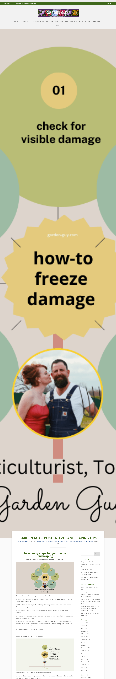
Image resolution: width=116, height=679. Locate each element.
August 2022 (84, 642)
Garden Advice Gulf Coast (44, 541)
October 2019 (85, 665)
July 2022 (83, 645)
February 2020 (85, 656)
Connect (58, 25)
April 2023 (84, 628)
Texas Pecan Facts (86, 570)
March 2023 (84, 631)
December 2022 (85, 639)
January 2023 (85, 637)
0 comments (90, 541)
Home (16, 21)
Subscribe (96, 21)
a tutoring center (86, 592)
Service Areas (70, 21)
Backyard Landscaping (54, 21)
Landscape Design (37, 21)
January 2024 (85, 623)
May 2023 (84, 625)
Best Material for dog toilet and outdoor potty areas (90, 601)
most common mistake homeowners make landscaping (90, 594)
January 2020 (85, 659)
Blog (81, 21)
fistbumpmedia (22, 541)
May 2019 (84, 670)
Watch (87, 21)
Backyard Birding (86, 677)
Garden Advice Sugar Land (60, 541)
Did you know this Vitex (88, 562)
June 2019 (84, 667)
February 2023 (85, 634)
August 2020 (84, 653)
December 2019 (85, 662)
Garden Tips (72, 541)
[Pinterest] (110, 4)
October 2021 (85, 651)
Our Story (25, 21)
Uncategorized (80, 541)
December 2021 (85, 648)
